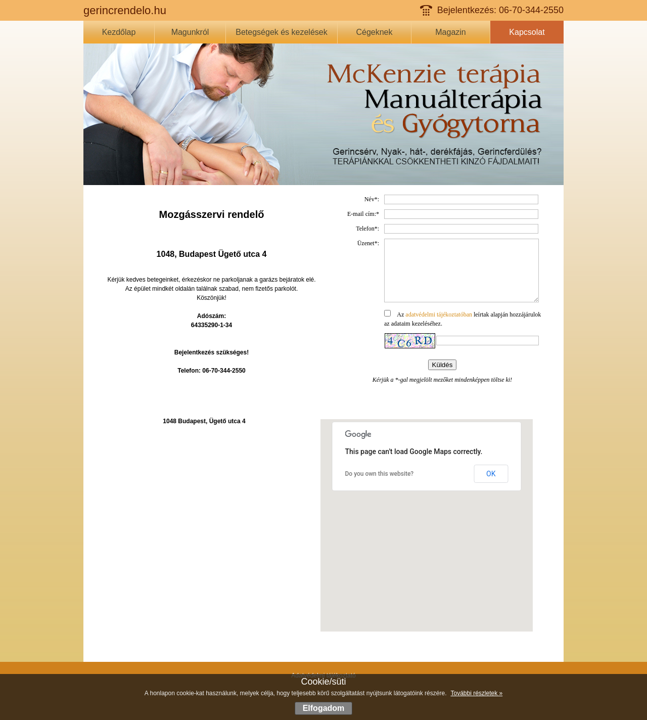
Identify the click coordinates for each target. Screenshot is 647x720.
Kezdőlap (119, 32)
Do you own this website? (379, 473)
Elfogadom (324, 708)
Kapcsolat (526, 32)
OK (490, 474)
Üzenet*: (368, 243)
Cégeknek (374, 32)
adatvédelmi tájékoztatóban (438, 326)
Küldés (442, 377)
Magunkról (190, 32)
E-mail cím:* (363, 213)
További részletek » (476, 693)
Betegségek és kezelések (281, 32)
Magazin (450, 32)
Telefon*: (367, 228)
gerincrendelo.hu (124, 10)
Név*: (371, 199)
